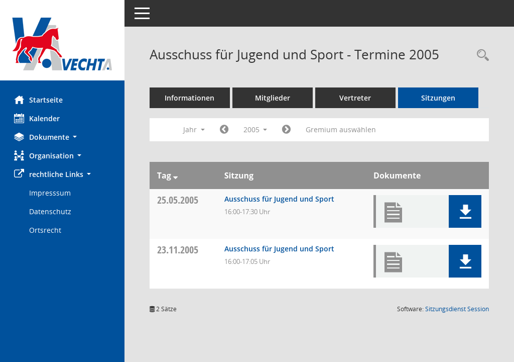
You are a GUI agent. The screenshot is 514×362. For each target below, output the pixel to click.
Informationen (191, 98)
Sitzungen (439, 98)
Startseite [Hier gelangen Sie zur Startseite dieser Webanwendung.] (39, 100)
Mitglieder (273, 98)
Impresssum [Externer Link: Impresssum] (51, 193)
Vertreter (356, 98)
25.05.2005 (178, 200)
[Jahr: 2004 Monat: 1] (225, 130)
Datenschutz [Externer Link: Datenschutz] (51, 211)
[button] (62, 137)
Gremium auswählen (342, 129)
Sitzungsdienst (457, 309)
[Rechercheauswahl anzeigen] (480, 55)
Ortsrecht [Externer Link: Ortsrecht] (46, 230)
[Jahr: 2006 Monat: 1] (288, 130)
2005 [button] (256, 129)
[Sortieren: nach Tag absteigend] (176, 175)
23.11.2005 (178, 249)
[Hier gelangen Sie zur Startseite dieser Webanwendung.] (62, 44)
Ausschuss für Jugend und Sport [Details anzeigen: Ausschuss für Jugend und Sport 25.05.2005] (280, 199)
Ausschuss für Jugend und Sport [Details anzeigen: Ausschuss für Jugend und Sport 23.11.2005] (280, 248)
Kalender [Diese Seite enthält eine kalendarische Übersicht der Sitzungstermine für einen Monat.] (38, 118)
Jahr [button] (195, 129)
